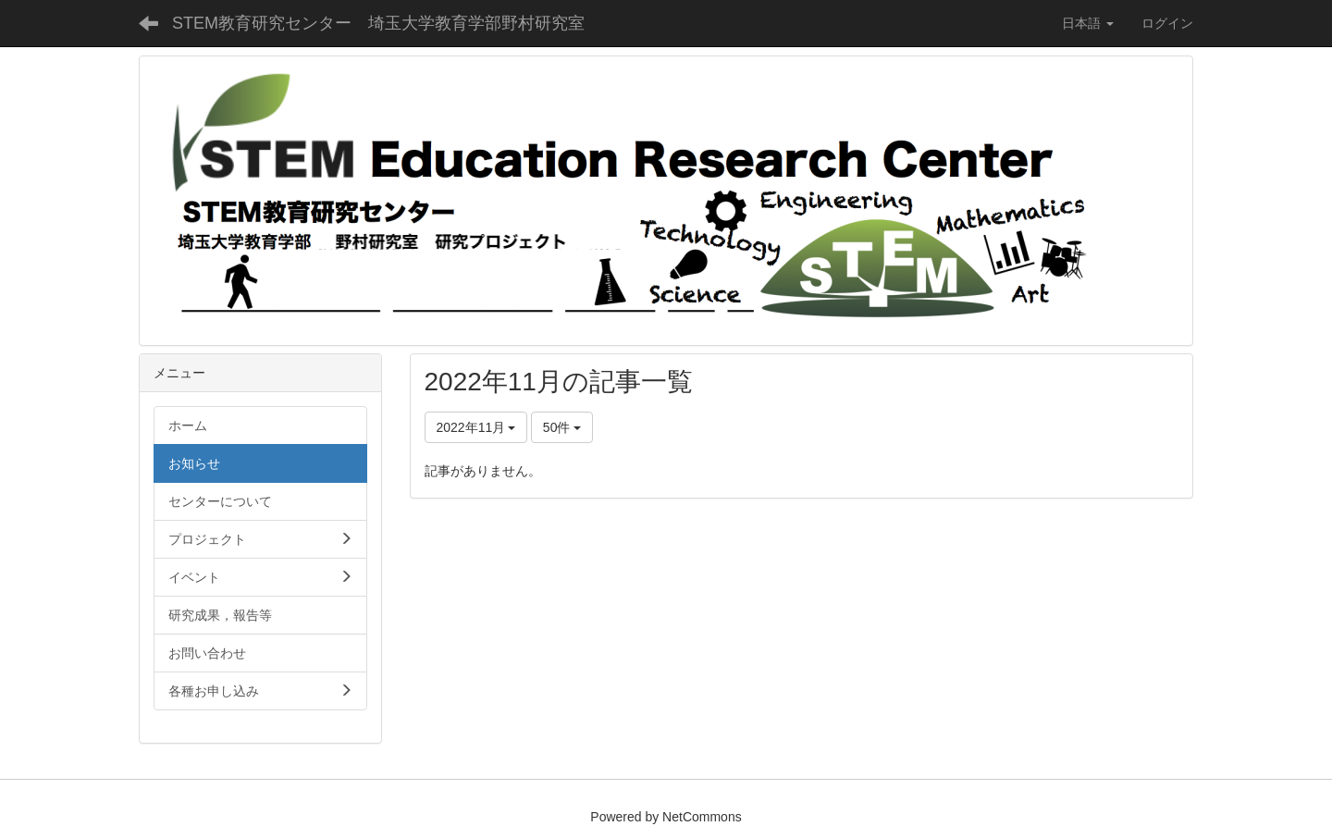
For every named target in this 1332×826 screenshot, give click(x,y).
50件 (562, 427)
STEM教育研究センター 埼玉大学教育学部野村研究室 (378, 23)
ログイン (1167, 23)
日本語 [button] (1088, 23)
